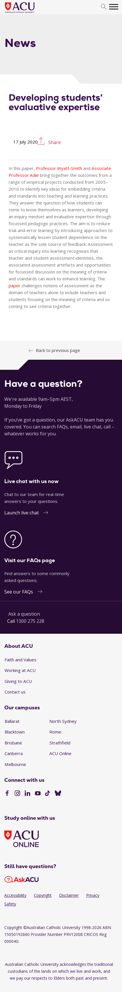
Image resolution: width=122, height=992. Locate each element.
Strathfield (59, 743)
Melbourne (15, 764)
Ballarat (12, 721)
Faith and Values (20, 659)
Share (54, 142)
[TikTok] (47, 793)
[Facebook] (7, 793)
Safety (10, 904)
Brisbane (13, 743)
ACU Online (60, 753)
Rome (55, 732)
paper (14, 285)
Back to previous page (58, 350)
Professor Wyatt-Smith (59, 168)
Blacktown (15, 732)
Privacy (92, 895)
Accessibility (15, 895)
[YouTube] (37, 793)
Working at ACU (20, 670)
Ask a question (24, 614)
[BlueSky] (58, 793)
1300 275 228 (30, 621)
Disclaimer (69, 895)
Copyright (43, 895)
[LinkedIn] (27, 793)
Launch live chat (21, 513)
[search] (103, 7)
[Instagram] (17, 793)
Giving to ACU (18, 681)
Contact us (15, 692)
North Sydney (63, 721)
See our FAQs (18, 592)
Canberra (14, 753)
